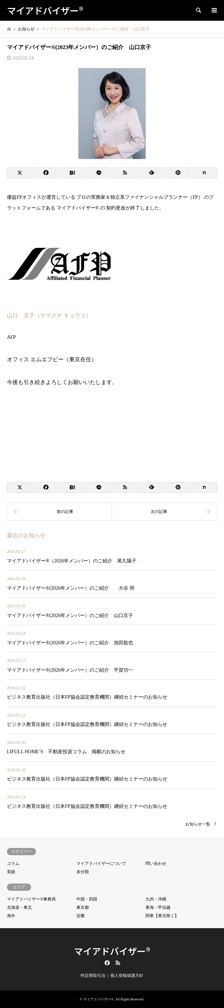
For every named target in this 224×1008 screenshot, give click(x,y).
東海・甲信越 (158, 907)
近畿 (80, 915)
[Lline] (98, 172)
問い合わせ (156, 863)
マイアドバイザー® (112, 950)
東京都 (82, 907)
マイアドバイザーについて (101, 863)
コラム (13, 863)
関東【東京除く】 (162, 915)
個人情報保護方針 (126, 975)
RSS (117, 962)
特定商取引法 (93, 975)
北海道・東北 (19, 907)
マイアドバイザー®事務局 (31, 899)
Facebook (106, 962)
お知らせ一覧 (197, 824)
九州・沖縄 (156, 899)
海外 (11, 915)
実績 (11, 871)
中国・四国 (86, 899)
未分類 (82, 871)
